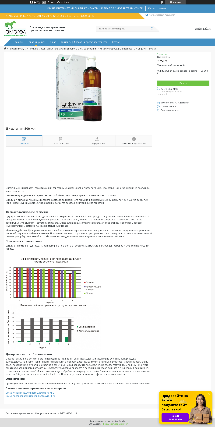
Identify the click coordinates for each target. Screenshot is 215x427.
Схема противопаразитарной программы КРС (30, 395)
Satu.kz (122, 421)
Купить (183, 83)
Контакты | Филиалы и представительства (84, 42)
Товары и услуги (36, 42)
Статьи (116, 42)
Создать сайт (54, 2)
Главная (18, 42)
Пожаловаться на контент (115, 424)
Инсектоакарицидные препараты (117, 48)
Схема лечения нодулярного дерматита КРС (30, 392)
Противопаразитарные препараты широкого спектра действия (62, 48)
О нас (53, 42)
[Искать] (152, 29)
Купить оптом (157, 8)
